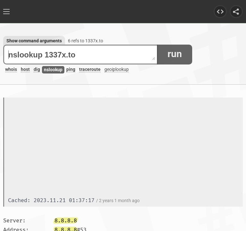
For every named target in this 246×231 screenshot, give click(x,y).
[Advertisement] (125, 148)
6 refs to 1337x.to (85, 40)
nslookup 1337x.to (81, 54)
